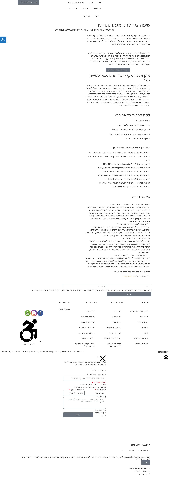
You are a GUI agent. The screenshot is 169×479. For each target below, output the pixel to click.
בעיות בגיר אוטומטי (113, 327)
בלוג (96, 16)
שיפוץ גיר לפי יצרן (97, 30)
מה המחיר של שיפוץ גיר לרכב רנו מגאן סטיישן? (132, 255)
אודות (91, 3)
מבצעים (86, 8)
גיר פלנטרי (90, 311)
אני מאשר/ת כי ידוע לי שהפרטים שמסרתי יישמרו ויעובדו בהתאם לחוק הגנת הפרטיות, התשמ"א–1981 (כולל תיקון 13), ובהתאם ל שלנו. (90, 290)
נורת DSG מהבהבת (86, 327)
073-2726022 (64, 309)
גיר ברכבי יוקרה (115, 333)
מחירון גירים (73, 8)
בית (99, 3)
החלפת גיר (116, 322)
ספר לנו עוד (101, 396)
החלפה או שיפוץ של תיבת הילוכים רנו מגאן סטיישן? (130, 204)
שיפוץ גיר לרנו (82, 30)
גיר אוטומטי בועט (87, 338)
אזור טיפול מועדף (77, 390)
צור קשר (86, 16)
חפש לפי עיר (143, 322)
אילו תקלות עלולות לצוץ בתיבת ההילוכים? (133, 224)
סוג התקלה (101, 390)
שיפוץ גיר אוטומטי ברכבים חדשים (114, 345)
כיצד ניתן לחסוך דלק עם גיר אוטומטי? (84, 345)
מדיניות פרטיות (142, 344)
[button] (118, 204)
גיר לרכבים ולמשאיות (112, 338)
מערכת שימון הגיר (87, 317)
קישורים (145, 327)
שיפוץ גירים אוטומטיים (139, 311)
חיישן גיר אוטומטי (87, 322)
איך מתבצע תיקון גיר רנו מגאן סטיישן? (135, 238)
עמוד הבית (110, 30)
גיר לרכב (97, 8)
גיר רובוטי (144, 317)
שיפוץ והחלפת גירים (76, 3)
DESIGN (163, 352)
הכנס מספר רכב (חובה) (96, 375)
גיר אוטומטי (116, 317)
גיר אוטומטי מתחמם (86, 333)
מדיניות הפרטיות (41, 290)
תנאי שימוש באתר (141, 338)
